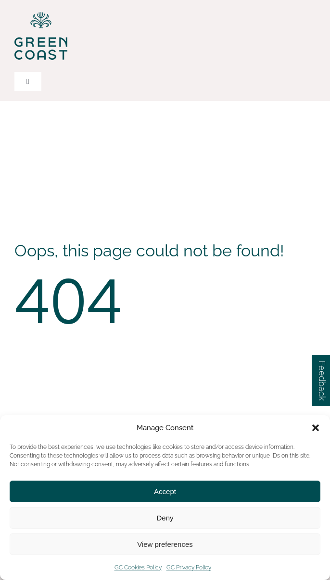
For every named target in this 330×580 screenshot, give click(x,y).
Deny (164, 518)
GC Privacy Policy (188, 567)
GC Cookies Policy (138, 567)
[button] (315, 428)
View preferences (165, 544)
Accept (165, 491)
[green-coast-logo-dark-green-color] (40, 14)
